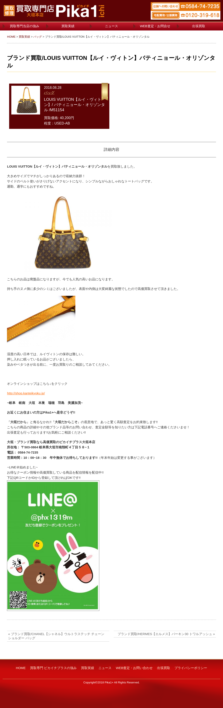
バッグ (37, 36)
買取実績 (67, 26)
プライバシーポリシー (190, 668)
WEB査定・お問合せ (155, 26)
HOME (11, 36)
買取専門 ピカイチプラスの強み (53, 668)
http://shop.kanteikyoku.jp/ (26, 393)
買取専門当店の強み (24, 26)
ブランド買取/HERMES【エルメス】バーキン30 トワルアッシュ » (166, 634)
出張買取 (198, 26)
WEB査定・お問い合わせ (134, 668)
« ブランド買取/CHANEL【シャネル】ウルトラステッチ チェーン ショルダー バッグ (56, 636)
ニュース (111, 26)
